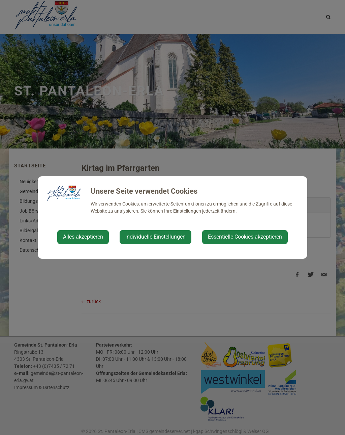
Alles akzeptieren (83, 237)
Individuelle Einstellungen (155, 237)
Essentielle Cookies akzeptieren (245, 237)
